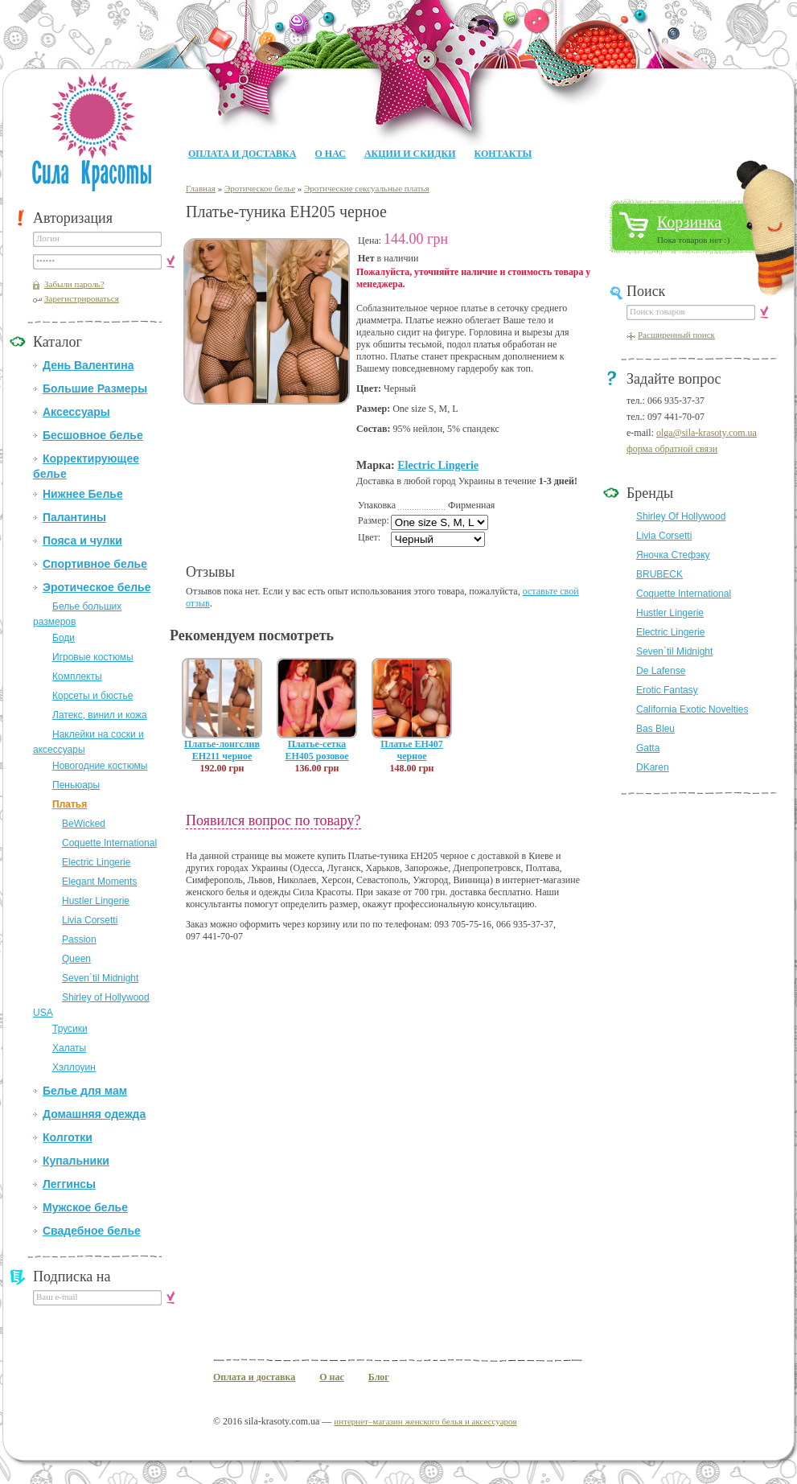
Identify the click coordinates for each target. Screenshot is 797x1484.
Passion (79, 939)
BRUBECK (659, 574)
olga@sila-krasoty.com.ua (706, 432)
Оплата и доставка (242, 153)
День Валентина (88, 365)
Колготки (67, 1137)
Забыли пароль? (74, 284)
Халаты (69, 1048)
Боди (63, 637)
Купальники (76, 1160)
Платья (69, 804)
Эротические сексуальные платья (366, 188)
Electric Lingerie (96, 862)
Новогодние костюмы (99, 765)
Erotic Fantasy (667, 690)
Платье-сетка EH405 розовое (316, 750)
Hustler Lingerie (95, 900)
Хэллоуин (74, 1067)
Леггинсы (69, 1184)
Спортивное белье (95, 563)
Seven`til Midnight (100, 978)
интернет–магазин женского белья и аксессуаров (425, 1421)
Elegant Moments (99, 881)
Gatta (647, 748)
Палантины (74, 517)
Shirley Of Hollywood (680, 516)
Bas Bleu (655, 728)
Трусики (70, 1028)
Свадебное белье (92, 1230)
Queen (76, 958)
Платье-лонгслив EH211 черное (222, 750)
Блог (378, 1377)
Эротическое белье (96, 587)
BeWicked (83, 823)
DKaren (652, 767)
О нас (329, 153)
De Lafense (660, 670)
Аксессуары (76, 411)
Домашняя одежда (94, 1114)
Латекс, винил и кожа (99, 715)
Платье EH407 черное (411, 750)
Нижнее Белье (83, 493)
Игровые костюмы (93, 657)
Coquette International (109, 843)
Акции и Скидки (410, 153)
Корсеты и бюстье (92, 695)
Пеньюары (76, 785)
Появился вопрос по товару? (273, 820)
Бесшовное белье (93, 435)
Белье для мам (85, 1090)
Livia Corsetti (89, 920)
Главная (201, 188)
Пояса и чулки (82, 540)
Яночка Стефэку (673, 555)
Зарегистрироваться (81, 298)
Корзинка (689, 222)
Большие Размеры (95, 388)
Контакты (503, 153)
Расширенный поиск (676, 334)
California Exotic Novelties (692, 709)
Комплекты (77, 676)
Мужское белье (85, 1207)
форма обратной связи (672, 448)
